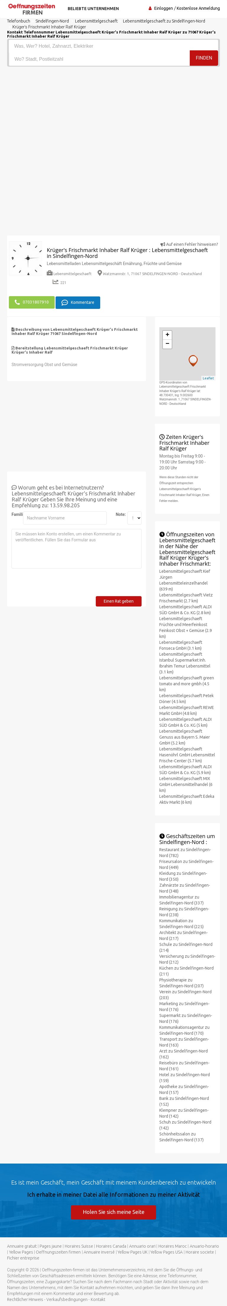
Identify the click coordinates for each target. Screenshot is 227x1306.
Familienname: (15, 513)
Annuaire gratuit (22, 1246)
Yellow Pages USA (166, 1252)
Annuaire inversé (99, 1252)
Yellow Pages (21, 1252)
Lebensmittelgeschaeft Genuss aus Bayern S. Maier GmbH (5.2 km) (184, 736)
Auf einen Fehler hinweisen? (189, 244)
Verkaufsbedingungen (66, 1299)
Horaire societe (200, 1252)
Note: (119, 513)
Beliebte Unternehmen (92, 8)
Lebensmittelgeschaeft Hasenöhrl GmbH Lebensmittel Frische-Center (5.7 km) (187, 754)
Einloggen (163, 8)
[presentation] (56, 584)
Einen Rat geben (119, 600)
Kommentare (77, 302)
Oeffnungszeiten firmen (58, 1252)
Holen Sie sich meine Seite (114, 1211)
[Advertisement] (113, 111)
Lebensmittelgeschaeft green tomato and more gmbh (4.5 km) (186, 683)
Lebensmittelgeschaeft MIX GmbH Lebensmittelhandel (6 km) (186, 784)
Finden (204, 59)
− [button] (167, 343)
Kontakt (98, 1299)
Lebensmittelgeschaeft (69, 274)
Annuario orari (142, 1246)
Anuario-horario (204, 1246)
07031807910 (32, 302)
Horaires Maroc (172, 1246)
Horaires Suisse (79, 1246)
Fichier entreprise (23, 1258)
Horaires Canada (111, 1246)
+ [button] (167, 334)
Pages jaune (51, 1246)
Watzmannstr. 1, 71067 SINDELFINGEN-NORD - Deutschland (150, 274)
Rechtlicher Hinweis (25, 1299)
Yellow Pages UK (132, 1252)
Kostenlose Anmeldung (198, 8)
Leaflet (208, 377)
